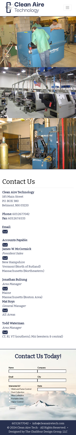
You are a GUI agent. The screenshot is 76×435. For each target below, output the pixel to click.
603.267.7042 (20, 214)
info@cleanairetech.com (48, 423)
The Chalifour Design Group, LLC (46, 431)
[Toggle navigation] (67, 7)
